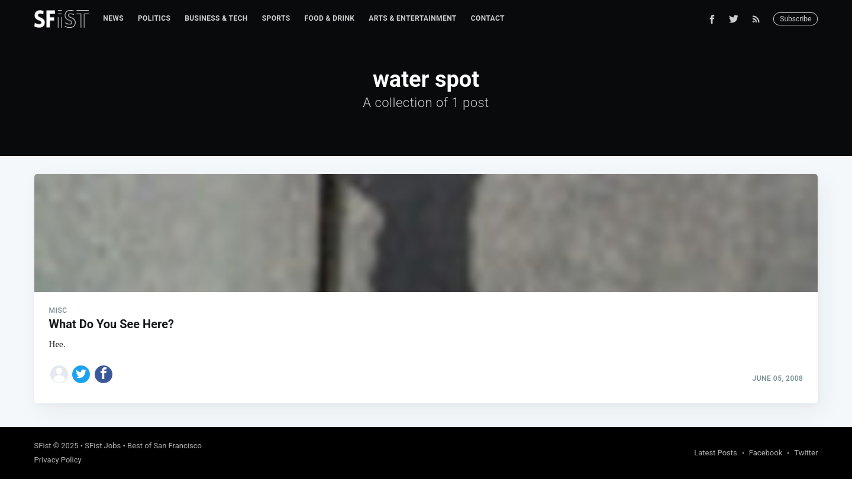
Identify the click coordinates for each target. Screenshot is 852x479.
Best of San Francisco (164, 445)
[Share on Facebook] (103, 374)
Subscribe (795, 19)
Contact (488, 18)
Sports (276, 18)
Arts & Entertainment (412, 18)
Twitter (806, 452)
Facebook (765, 452)
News (113, 18)
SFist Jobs (103, 445)
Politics (154, 18)
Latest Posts (715, 452)
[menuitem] (113, 18)
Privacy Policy (58, 459)
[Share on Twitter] (81, 374)
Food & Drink (330, 18)
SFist (42, 445)
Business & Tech (216, 18)
